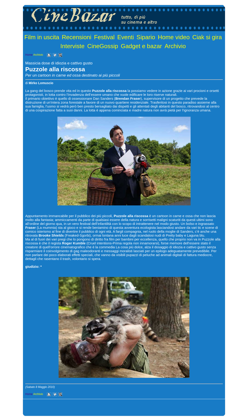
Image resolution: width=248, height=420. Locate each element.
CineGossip (102, 46)
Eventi (125, 37)
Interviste (72, 46)
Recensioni (76, 37)
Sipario (146, 37)
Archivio (175, 46)
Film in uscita (41, 37)
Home (29, 54)
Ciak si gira (207, 37)
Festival (104, 37)
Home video (174, 37)
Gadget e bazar (141, 46)
